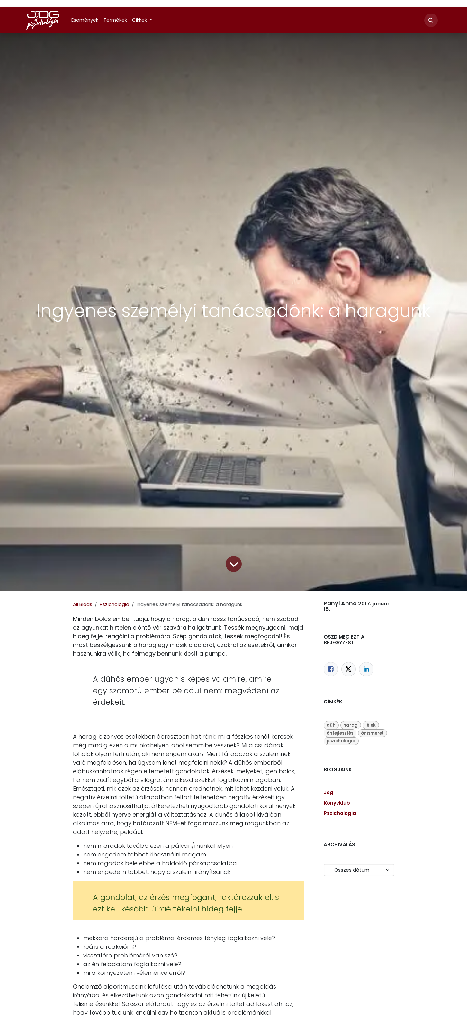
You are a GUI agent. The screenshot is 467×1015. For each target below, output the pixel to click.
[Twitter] (348, 669)
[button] (431, 20)
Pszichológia (114, 604)
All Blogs (82, 604)
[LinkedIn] (366, 669)
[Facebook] (331, 669)
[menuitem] (85, 20)
